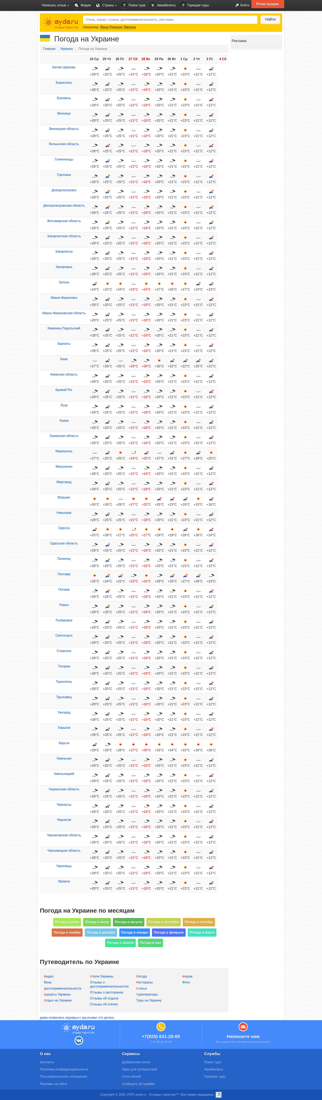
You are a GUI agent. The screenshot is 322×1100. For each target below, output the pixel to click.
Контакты (47, 1062)
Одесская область (64, 543)
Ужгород (64, 712)
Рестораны (144, 982)
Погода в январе (134, 932)
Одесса (64, 528)
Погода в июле (97, 922)
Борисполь (64, 82)
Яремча (64, 881)
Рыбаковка (64, 620)
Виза (47, 982)
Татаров (64, 666)
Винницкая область (64, 129)
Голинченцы (64, 159)
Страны (106, 5)
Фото (186, 982)
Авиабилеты (163, 5)
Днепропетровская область (64, 205)
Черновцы (64, 866)
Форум (82, 5)
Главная (49, 48)
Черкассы (63, 804)
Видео (49, 976)
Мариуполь (63, 451)
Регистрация (268, 4)
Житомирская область (64, 221)
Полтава (64, 574)
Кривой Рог (63, 390)
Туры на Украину (149, 1000)
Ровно (64, 605)
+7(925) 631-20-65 (161, 1036)
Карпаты (64, 343)
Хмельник (63, 758)
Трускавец (64, 697)
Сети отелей (131, 1076)
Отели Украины (101, 976)
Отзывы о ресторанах (106, 992)
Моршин (64, 497)
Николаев (64, 512)
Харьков (64, 727)
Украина (66, 48)
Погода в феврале (169, 932)
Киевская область (63, 374)
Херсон (63, 743)
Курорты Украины (57, 994)
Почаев (64, 589)
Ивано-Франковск (64, 297)
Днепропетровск (64, 190)
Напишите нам (243, 1036)
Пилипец (64, 558)
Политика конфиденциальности (64, 1069)
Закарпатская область (64, 236)
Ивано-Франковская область (64, 313)
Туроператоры (147, 994)
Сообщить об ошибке (138, 1084)
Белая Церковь (64, 67)
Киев (64, 359)
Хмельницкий (64, 774)
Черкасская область (64, 789)
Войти (241, 5)
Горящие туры (194, 5)
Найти (269, 19)
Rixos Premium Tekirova (118, 27)
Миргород (63, 482)
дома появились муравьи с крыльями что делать (77, 1017)
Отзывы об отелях (104, 1004)
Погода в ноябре (67, 932)
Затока (64, 282)
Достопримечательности (62, 988)
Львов (64, 420)
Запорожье (64, 267)
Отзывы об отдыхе (104, 998)
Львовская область (63, 436)
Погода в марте (202, 932)
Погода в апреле (120, 942)
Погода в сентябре (163, 922)
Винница (63, 113)
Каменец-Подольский (64, 328)
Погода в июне (67, 922)
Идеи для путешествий (139, 1069)
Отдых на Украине (58, 1000)
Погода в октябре (199, 922)
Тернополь (64, 681)
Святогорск (63, 635)
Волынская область (64, 144)
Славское (64, 651)
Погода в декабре (101, 932)
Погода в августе (129, 922)
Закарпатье (64, 251)
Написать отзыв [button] (55, 5)
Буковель (64, 98)
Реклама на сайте (53, 1084)
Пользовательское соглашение (63, 1076)
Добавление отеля (136, 1062)
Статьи (141, 988)
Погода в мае (150, 942)
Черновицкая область (63, 850)
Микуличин (64, 466)
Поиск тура (133, 5)
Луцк (64, 405)
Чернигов (64, 820)
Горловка (64, 174)
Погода (141, 976)
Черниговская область (64, 835)
